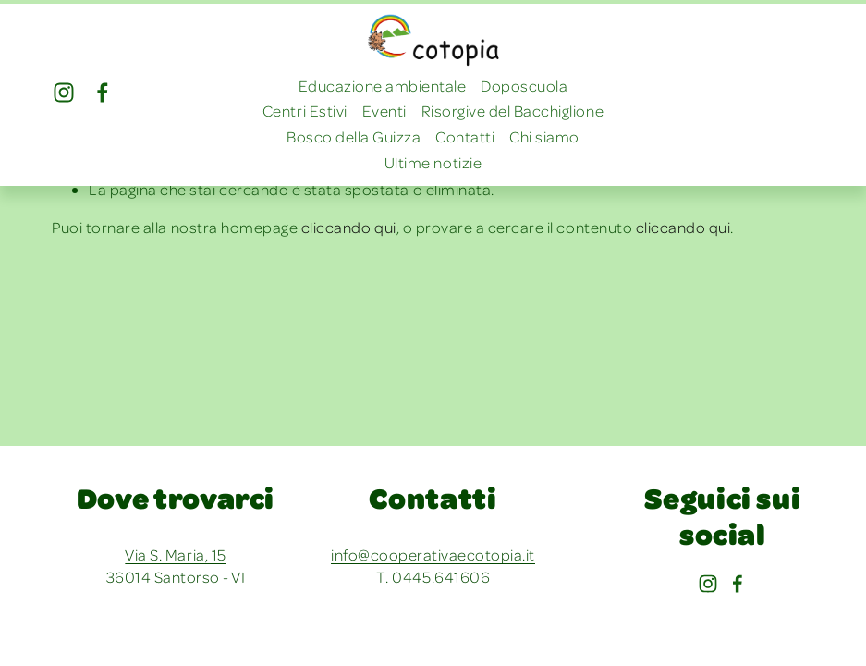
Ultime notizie (433, 162)
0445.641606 (441, 576)
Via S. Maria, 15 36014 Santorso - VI (176, 565)
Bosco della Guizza (354, 136)
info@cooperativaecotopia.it (433, 554)
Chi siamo (544, 136)
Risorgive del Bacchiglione (512, 110)
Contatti (464, 136)
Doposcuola (524, 85)
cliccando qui (348, 227)
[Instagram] (64, 92)
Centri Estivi (305, 110)
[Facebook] (103, 92)
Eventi (384, 110)
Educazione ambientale (383, 85)
